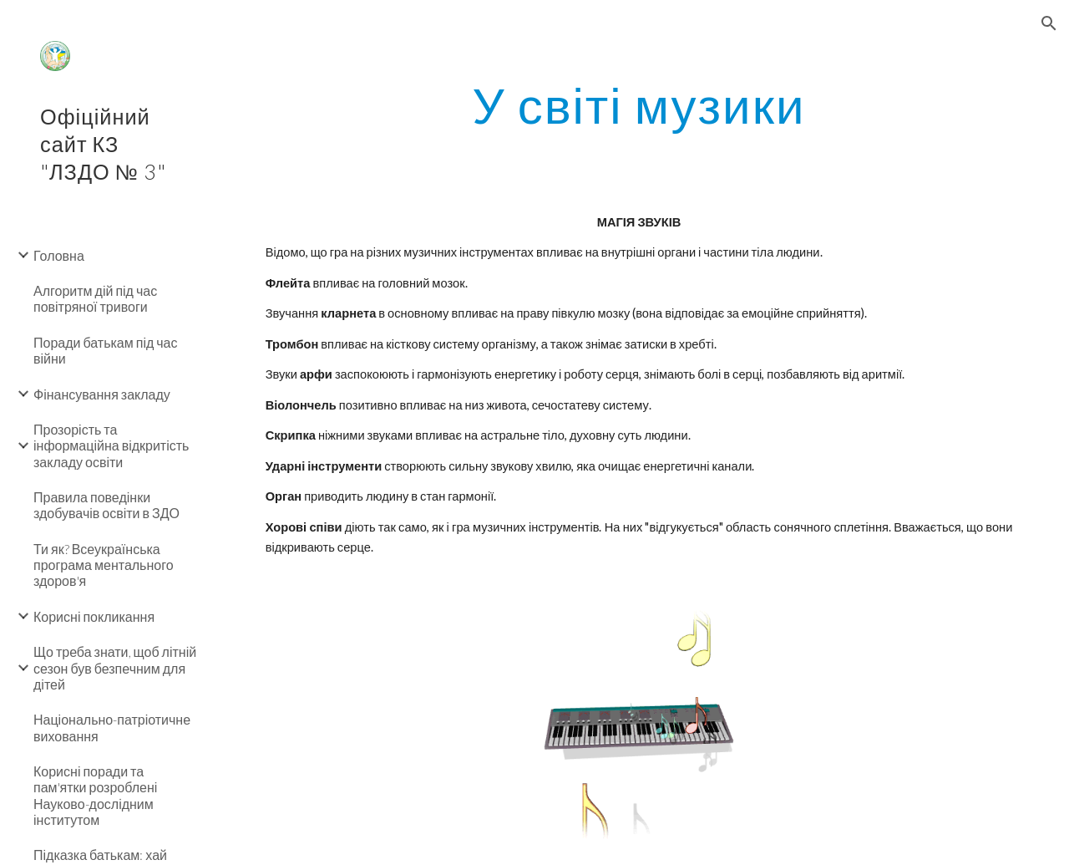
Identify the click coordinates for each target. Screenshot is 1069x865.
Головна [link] (58, 255)
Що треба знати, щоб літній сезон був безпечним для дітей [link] (114, 668)
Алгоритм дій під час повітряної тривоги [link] (95, 298)
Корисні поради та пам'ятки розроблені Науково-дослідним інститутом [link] (95, 795)
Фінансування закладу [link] (101, 394)
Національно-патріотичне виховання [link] (111, 727)
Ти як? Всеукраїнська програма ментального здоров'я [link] (103, 565)
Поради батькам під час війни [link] (105, 350)
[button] (1049, 23)
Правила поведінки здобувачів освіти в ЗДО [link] (106, 505)
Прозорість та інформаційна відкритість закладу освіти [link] (111, 445)
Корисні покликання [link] (94, 616)
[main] (638, 104)
